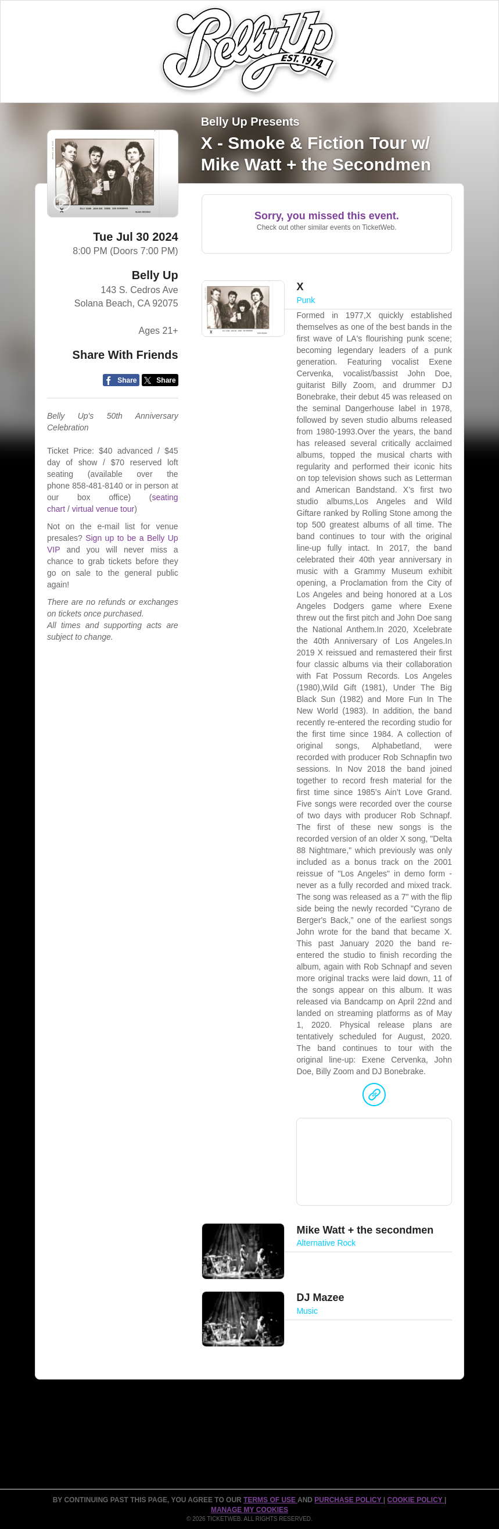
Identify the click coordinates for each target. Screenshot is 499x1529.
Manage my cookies (249, 1510)
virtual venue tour (103, 509)
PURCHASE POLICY (348, 1500)
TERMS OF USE (270, 1500)
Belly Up (155, 275)
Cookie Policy (415, 1500)
